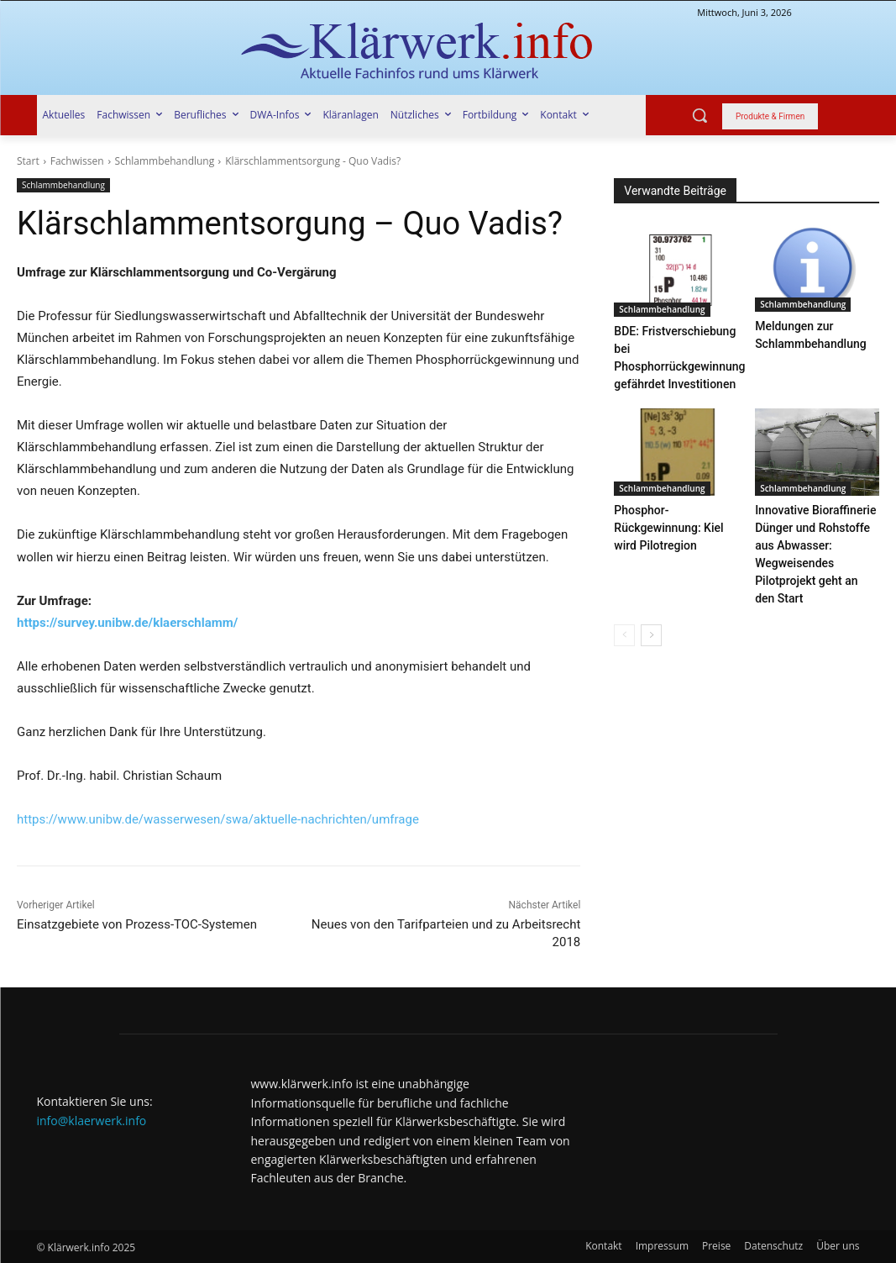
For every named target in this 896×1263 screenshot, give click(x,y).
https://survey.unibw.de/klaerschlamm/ (127, 622)
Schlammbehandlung (165, 161)
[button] (699, 115)
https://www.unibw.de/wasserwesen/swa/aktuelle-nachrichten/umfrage (218, 819)
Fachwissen (77, 161)
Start (28, 161)
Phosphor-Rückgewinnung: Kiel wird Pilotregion (664, 518)
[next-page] (651, 622)
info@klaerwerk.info (92, 1121)
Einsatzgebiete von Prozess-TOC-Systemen (137, 924)
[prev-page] (624, 622)
